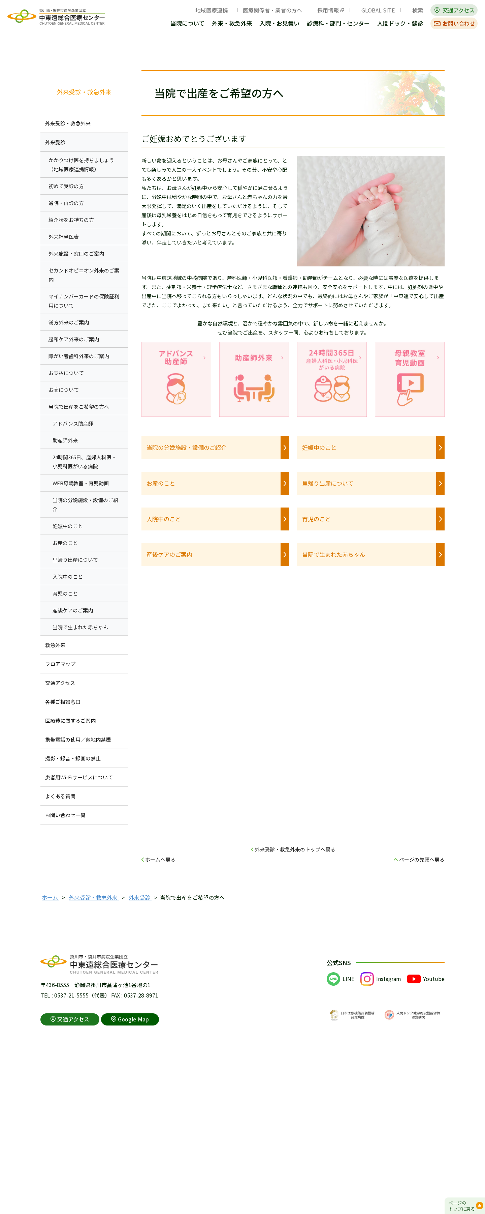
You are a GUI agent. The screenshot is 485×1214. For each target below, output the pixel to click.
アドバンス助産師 (73, 423)
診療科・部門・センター (338, 23)
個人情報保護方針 (133, 1193)
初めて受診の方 (66, 186)
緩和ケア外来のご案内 (73, 339)
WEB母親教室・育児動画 (81, 483)
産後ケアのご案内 (169, 554)
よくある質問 (60, 796)
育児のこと (316, 519)
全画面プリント (374, 52)
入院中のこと (164, 519)
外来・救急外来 (232, 23)
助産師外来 (65, 440)
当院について (187, 23)
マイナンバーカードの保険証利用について (83, 301)
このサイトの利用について (72, 1193)
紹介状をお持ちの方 (71, 219)
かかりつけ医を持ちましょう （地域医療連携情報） (81, 164)
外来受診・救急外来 (84, 91)
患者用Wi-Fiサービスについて (79, 777)
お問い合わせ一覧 (65, 814)
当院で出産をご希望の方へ (78, 406)
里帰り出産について (327, 483)
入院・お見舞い (279, 23)
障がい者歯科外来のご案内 (78, 355)
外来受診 (55, 142)
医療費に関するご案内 (70, 720)
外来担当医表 (63, 236)
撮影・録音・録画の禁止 (73, 758)
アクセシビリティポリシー (194, 1193)
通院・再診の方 (66, 202)
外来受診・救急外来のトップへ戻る (295, 849)
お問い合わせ (459, 23)
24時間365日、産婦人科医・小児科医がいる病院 (85, 462)
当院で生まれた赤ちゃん (333, 554)
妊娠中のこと (319, 447)
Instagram (388, 979)
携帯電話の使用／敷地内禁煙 (78, 739)
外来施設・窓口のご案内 (76, 253)
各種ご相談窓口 (62, 701)
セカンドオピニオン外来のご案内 (83, 275)
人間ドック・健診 (400, 23)
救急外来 (55, 644)
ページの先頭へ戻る (422, 859)
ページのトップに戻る (462, 1205)
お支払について (66, 372)
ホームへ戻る (160, 859)
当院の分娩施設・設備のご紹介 (187, 447)
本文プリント (423, 52)
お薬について (63, 389)
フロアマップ (60, 663)
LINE (348, 979)
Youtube (434, 979)
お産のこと (161, 483)
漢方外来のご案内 (68, 322)
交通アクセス (459, 10)
